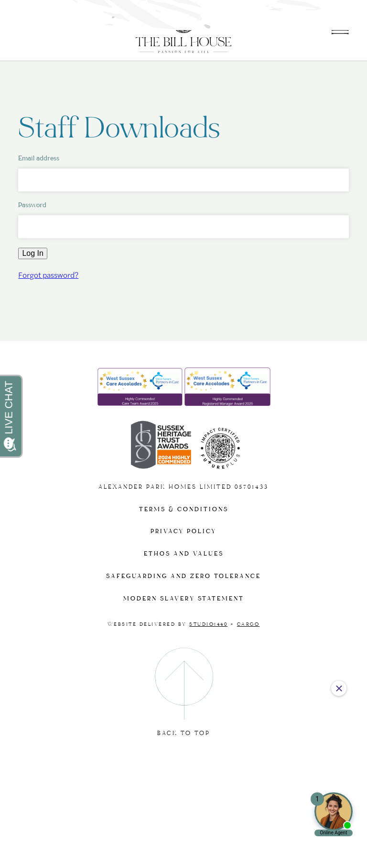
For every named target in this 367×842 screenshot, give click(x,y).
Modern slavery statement (183, 598)
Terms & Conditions (183, 509)
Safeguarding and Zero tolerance (183, 576)
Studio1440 (208, 624)
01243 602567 (316, 13)
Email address (38, 158)
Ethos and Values (184, 554)
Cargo (248, 624)
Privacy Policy (183, 531)
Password (32, 205)
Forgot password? (48, 274)
